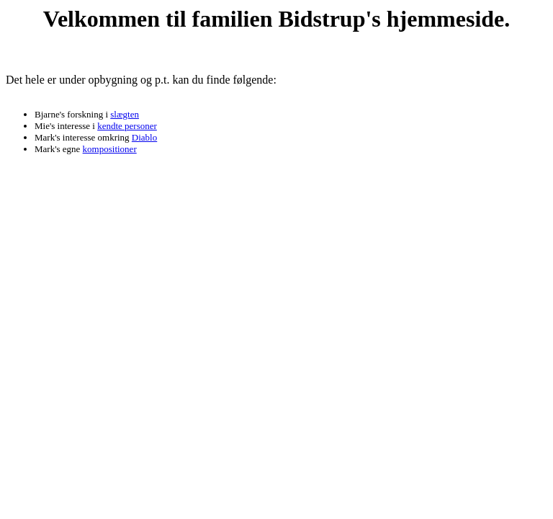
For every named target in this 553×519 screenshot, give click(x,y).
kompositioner (110, 148)
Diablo (144, 137)
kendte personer (127, 125)
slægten (124, 114)
